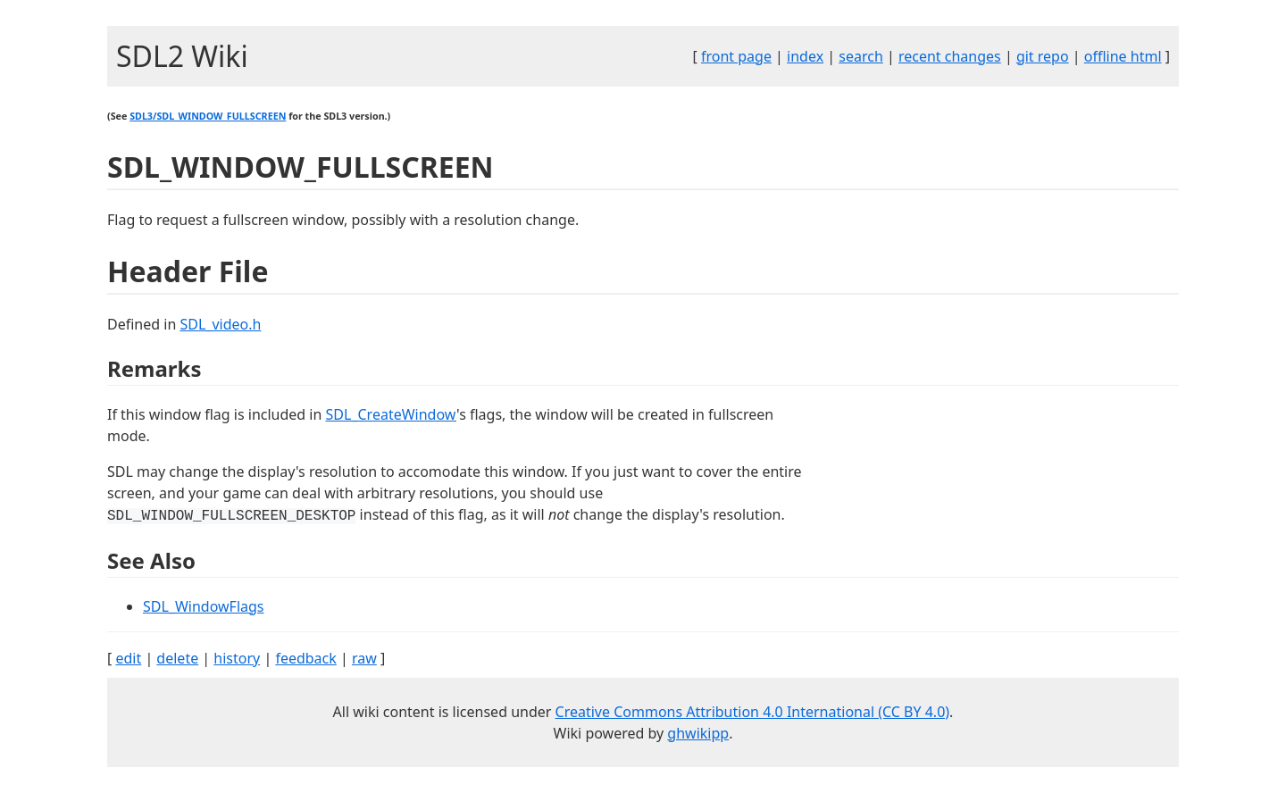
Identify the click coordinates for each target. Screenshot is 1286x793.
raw (364, 658)
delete (177, 658)
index (805, 56)
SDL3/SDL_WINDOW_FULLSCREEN (207, 116)
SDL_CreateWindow (391, 414)
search (861, 56)
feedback (305, 658)
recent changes (949, 56)
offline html (1123, 56)
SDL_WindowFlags (203, 606)
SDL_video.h (220, 324)
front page (736, 56)
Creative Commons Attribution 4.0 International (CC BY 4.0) (752, 712)
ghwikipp (698, 733)
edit (128, 658)
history (236, 658)
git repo (1042, 56)
